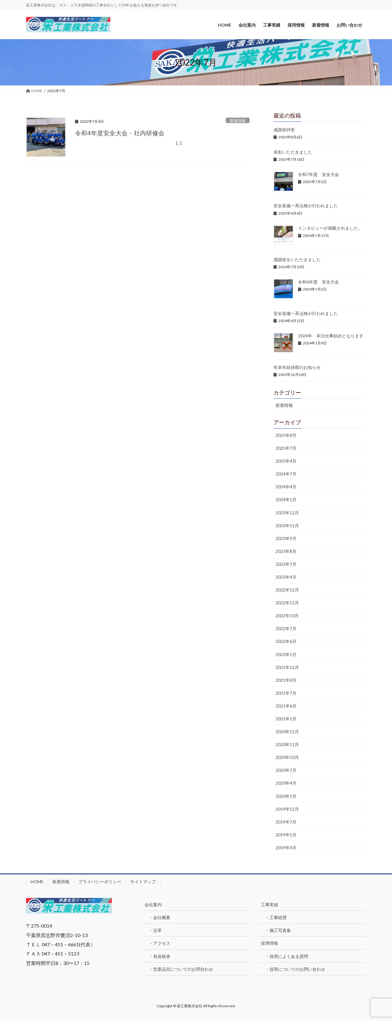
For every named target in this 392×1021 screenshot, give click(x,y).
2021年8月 (286, 680)
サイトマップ (143, 881)
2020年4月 (286, 783)
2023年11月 (287, 525)
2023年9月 (286, 538)
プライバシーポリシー (99, 881)
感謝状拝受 (284, 129)
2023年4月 (286, 577)
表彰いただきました (292, 152)
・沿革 (155, 930)
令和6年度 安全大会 (318, 281)
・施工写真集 (278, 930)
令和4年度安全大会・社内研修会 (119, 133)
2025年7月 (286, 448)
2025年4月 (286, 461)
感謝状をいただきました (297, 259)
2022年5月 (286, 654)
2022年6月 (286, 641)
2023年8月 (286, 551)
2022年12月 (287, 589)
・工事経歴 (276, 917)
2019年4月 (286, 847)
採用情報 (269, 943)
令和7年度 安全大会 (318, 174)
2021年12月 (287, 667)
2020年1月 (286, 796)
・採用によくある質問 (286, 956)
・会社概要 (159, 917)
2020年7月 (286, 770)
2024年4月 (286, 486)
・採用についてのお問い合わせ (295, 969)
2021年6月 (286, 705)
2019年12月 (287, 809)
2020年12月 (287, 731)
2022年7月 (286, 628)
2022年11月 (287, 602)
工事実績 (269, 904)
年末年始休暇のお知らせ (297, 367)
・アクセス (159, 943)
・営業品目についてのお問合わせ (181, 969)
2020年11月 (287, 744)
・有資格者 (159, 956)
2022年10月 (287, 615)
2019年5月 (286, 834)
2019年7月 (286, 821)
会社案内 (153, 904)
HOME (37, 881)
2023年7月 (286, 564)
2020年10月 (287, 757)
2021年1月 (286, 718)
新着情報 (238, 120)
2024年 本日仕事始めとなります (331, 335)
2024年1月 (286, 499)
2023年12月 (287, 512)
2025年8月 (286, 435)
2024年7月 (286, 473)
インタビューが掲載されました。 (330, 228)
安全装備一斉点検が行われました (305, 205)
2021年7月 (286, 693)
